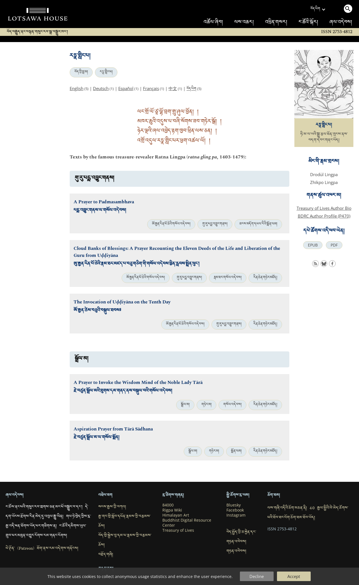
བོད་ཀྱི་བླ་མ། (81, 72)
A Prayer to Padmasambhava (104, 202)
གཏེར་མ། (206, 405)
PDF (334, 245)
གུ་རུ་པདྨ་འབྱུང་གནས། (215, 224)
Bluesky (233, 505)
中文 (173, 88)
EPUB (313, 245)
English (76, 88)
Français (151, 88)
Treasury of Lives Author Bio (324, 208)
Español (125, 88)
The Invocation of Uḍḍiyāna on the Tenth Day (122, 302)
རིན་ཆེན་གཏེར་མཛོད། (265, 278)
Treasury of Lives (178, 530)
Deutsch (101, 88)
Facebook (235, 510)
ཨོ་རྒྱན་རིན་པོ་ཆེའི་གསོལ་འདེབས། (171, 224)
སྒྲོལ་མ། (185, 405)
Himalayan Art (175, 515)
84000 (168, 505)
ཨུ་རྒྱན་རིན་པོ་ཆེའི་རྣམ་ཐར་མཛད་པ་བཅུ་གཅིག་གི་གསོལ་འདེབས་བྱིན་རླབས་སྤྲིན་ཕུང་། (136, 264)
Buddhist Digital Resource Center (186, 523)
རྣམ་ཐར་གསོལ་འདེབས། (228, 278)
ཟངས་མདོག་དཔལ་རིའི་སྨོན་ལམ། (258, 224)
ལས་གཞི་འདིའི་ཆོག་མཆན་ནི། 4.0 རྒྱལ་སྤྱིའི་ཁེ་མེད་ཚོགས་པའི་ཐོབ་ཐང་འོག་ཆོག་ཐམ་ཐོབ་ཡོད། (307, 513)
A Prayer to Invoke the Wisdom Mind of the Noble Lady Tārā (138, 382)
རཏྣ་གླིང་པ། (106, 72)
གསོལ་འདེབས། (232, 405)
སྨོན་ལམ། (236, 451)
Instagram (236, 515)
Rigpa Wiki (172, 510)
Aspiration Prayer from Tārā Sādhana (113, 429)
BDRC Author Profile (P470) (324, 216)
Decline (256, 576)
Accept (293, 576)
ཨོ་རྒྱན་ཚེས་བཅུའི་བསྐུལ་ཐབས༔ (97, 311)
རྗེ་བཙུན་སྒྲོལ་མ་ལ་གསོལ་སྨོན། (96, 438)
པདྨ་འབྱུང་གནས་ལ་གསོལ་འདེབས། (100, 211)
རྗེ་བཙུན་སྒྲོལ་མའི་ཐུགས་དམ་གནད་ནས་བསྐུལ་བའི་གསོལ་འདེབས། (123, 391)
